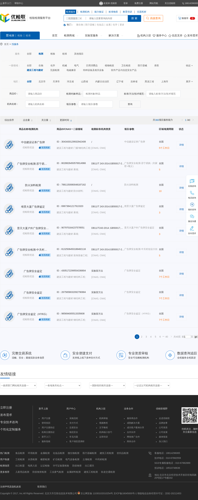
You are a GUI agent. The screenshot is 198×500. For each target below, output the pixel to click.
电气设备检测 (72, 459)
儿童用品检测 (22, 472)
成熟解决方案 (133, 423)
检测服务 (70, 11)
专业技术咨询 (9, 422)
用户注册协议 (48, 427)
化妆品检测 (58, 453)
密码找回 (46, 423)
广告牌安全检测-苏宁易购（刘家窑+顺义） (42, 163)
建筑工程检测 (107, 453)
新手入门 (5, 3)
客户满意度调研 (76, 441)
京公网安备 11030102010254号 (97, 493)
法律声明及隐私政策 (10, 486)
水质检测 (32, 459)
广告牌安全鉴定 (33, 271)
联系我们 (42, 486)
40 (166, 336)
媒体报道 (163, 437)
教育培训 (127, 11)
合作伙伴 (131, 432)
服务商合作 (132, 418)
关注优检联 (170, 3)
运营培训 (103, 437)
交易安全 (73, 427)
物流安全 (73, 432)
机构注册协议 (48, 432)
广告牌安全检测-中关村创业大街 (36, 249)
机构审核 (103, 418)
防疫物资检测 (39, 472)
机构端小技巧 (105, 432)
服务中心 (160, 35)
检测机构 (85, 11)
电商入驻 (32, 465)
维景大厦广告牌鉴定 (33, 206)
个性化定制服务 (10, 429)
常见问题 (73, 437)
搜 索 (134, 18)
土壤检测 (87, 459)
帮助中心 (19, 3)
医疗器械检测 (89, 453)
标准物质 (113, 11)
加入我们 (163, 441)
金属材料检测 (74, 472)
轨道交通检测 (108, 472)
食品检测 (20, 453)
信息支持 (175, 35)
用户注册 (46, 418)
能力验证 (99, 11)
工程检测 (20, 459)
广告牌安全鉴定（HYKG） (32, 314)
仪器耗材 (141, 11)
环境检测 (32, 453)
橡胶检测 (45, 459)
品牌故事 (163, 423)
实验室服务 (93, 35)
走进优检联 (164, 418)
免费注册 (138, 3)
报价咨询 (192, 206)
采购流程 (73, 418)
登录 (125, 3)
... (163, 335)
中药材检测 (101, 459)
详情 (181, 144)
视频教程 (103, 423)
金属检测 (45, 453)
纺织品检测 (122, 453)
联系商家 (46, 147)
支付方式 (73, 423)
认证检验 (45, 465)
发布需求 (191, 35)
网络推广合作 (133, 437)
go (196, 336)
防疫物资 (77, 465)
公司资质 (163, 427)
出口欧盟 (20, 465)
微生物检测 (73, 453)
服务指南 (46, 441)
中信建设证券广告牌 (33, 142)
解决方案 (116, 35)
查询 (130, 104)
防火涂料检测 (33, 185)
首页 (54, 35)
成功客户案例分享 (135, 427)
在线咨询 (192, 183)
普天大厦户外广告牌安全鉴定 (34, 228)
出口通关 (89, 465)
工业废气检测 (56, 472)
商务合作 (131, 441)
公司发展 (163, 432)
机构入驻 (144, 35)
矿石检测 (57, 459)
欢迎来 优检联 (108, 3)
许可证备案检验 (61, 465)
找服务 (15, 44)
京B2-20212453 (173, 493)
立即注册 (6, 407)
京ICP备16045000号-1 (125, 493)
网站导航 (154, 3)
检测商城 (71, 35)
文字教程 (103, 427)
